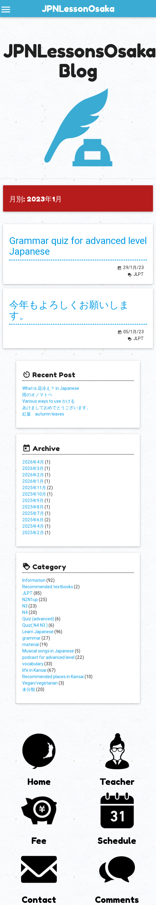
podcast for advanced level (48, 657)
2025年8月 (33, 507)
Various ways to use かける (48, 401)
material (30, 644)
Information (33, 580)
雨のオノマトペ (37, 394)
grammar (31, 638)
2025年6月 (33, 520)
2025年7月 (33, 513)
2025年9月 (33, 500)
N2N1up (30, 599)
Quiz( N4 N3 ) (35, 625)
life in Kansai (34, 670)
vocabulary (32, 664)
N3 (24, 606)
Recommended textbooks (47, 586)
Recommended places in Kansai (53, 676)
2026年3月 (33, 468)
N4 (25, 612)
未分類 (28, 689)
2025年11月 (34, 487)
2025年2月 (33, 532)
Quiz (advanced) (38, 619)
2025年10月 (34, 494)
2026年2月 (33, 475)
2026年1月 (33, 481)
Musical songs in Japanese (48, 651)
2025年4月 (33, 526)
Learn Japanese (37, 631)
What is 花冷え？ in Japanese (50, 388)
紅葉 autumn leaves (43, 414)
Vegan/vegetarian (40, 683)
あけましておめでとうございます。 (56, 407)
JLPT (27, 593)
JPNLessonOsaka (78, 8)
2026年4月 (33, 462)
